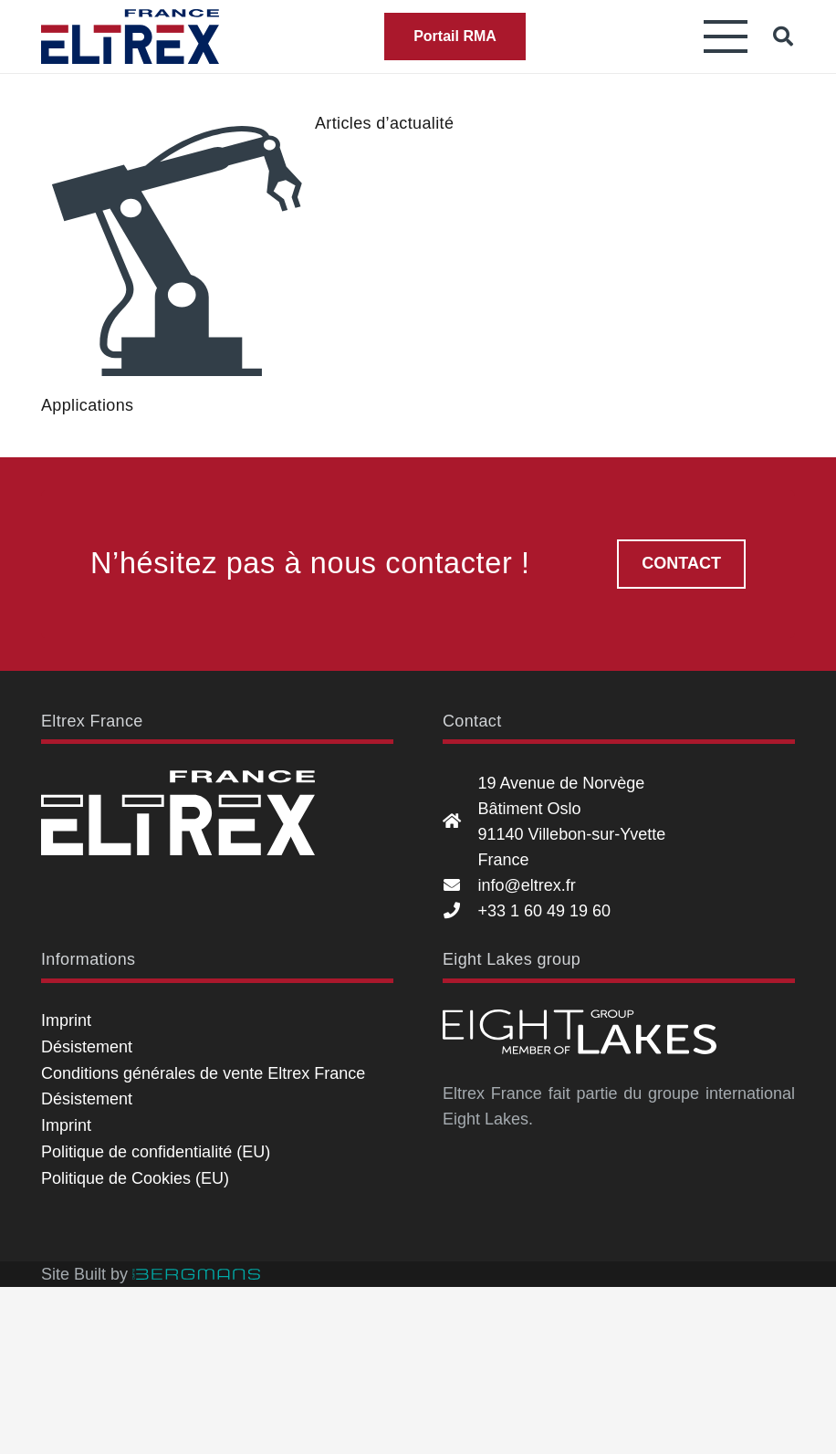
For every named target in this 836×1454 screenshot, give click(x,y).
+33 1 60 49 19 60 (544, 911)
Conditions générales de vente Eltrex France (203, 1073)
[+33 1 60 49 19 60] (460, 911)
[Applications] (178, 251)
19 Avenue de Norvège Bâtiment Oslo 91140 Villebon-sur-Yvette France (571, 821)
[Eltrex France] (130, 36)
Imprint (66, 1020)
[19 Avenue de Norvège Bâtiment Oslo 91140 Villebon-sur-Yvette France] (460, 821)
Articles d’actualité (384, 123)
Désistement (86, 1047)
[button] (726, 36)
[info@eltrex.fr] (460, 885)
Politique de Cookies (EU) (135, 1178)
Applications (87, 405)
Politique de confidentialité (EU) (155, 1152)
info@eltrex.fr (526, 885)
